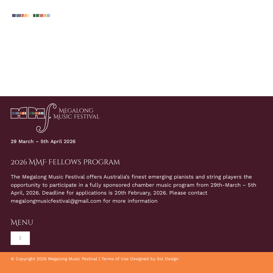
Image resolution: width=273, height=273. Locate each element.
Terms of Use (115, 258)
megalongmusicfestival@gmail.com (56, 201)
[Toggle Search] (238, 20)
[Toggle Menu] (257, 21)
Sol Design (167, 258)
